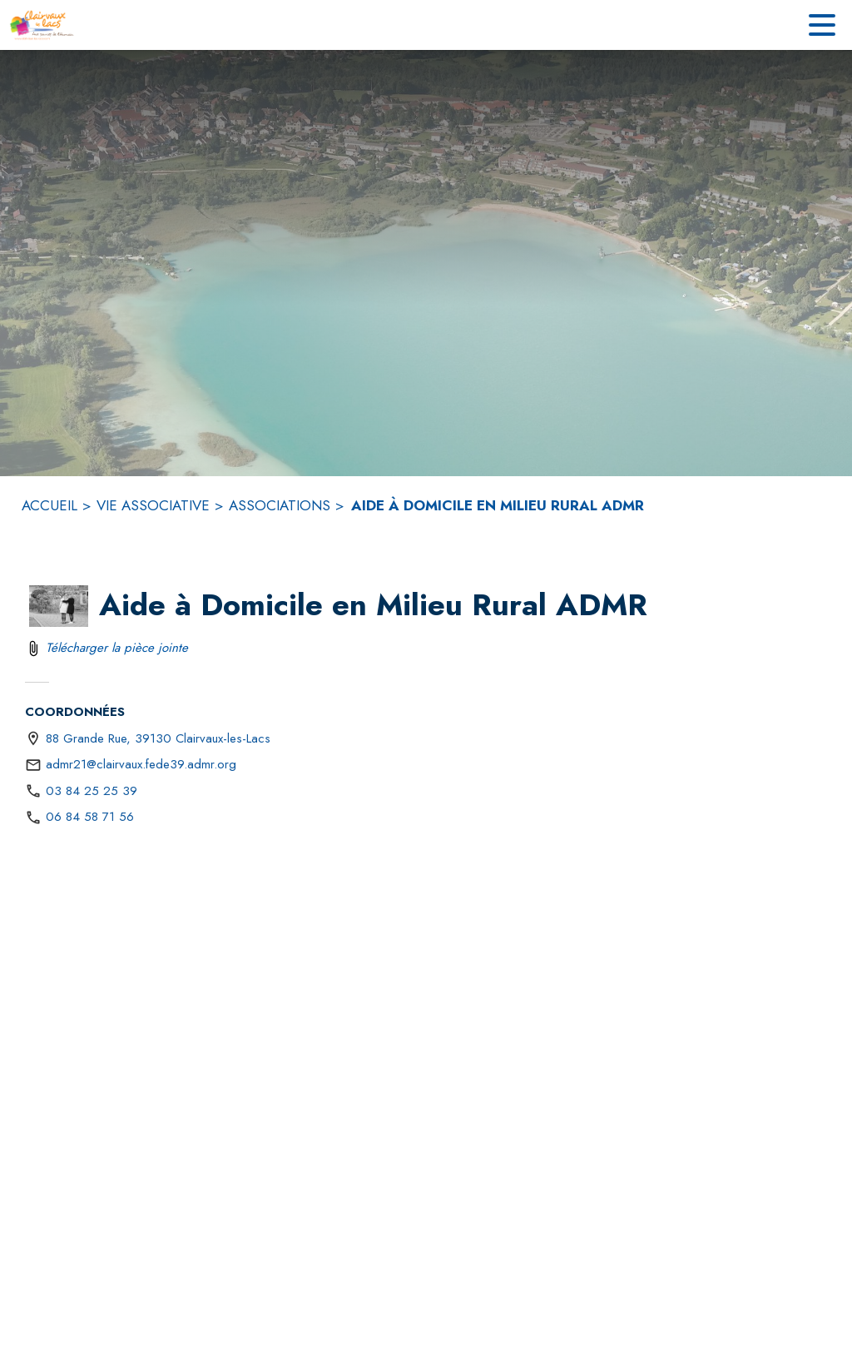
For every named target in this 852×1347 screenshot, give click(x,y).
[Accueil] (41, 25)
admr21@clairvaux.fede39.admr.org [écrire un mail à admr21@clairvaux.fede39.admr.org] (141, 764)
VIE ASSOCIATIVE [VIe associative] (153, 505)
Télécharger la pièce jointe (117, 648)
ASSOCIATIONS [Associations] (279, 505)
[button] (58, 606)
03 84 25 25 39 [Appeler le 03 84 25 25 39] (91, 791)
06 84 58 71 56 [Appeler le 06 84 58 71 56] (90, 817)
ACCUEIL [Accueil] (49, 505)
